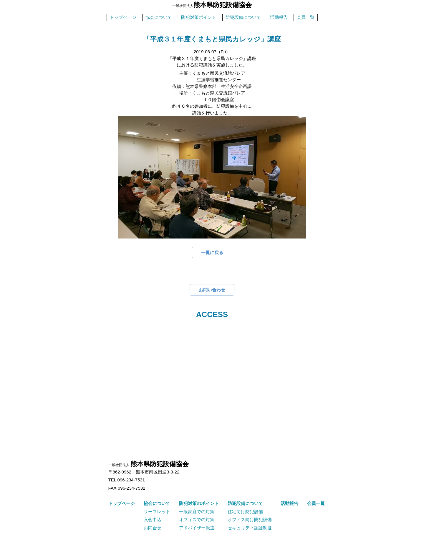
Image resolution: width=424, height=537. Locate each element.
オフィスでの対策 (196, 519)
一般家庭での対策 (196, 511)
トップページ (123, 17)
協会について (158, 17)
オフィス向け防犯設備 (250, 519)
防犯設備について (243, 17)
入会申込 (152, 519)
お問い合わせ (212, 289)
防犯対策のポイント (199, 503)
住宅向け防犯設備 (245, 511)
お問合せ (152, 527)
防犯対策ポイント (198, 17)
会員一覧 (305, 17)
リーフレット (157, 511)
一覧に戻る (212, 252)
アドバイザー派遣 (196, 527)
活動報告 (279, 17)
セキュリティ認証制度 (250, 527)
